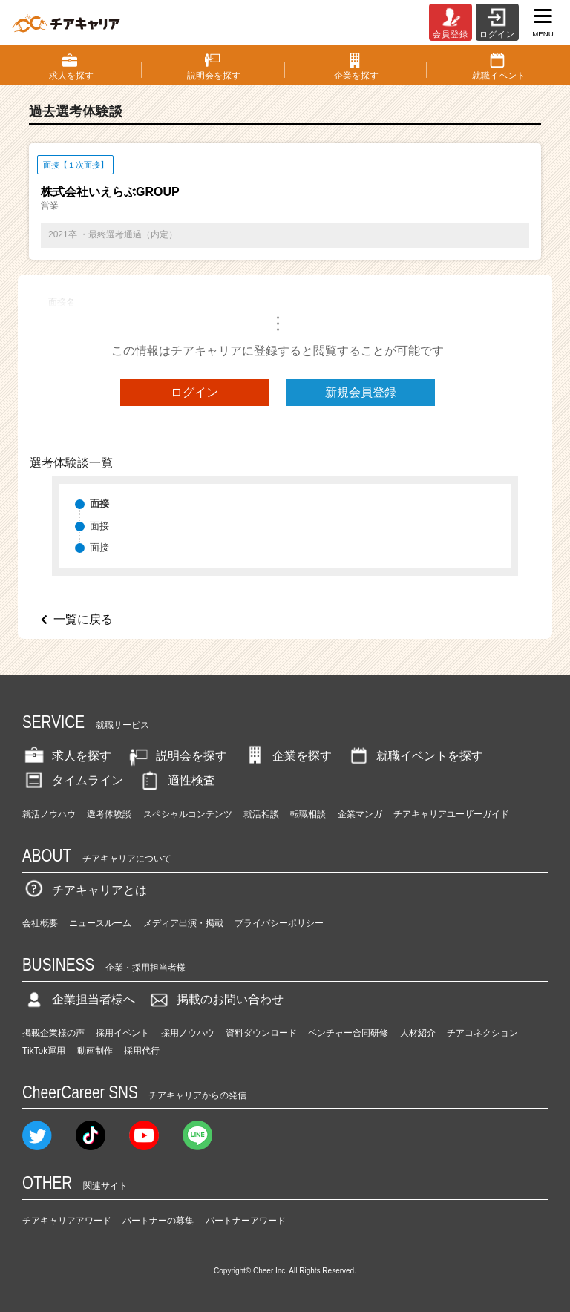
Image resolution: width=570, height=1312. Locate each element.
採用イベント (122, 1033)
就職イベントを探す (415, 755)
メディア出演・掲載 (183, 923)
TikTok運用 (43, 1051)
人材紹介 (418, 1033)
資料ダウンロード (261, 1033)
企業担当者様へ (78, 999)
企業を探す (287, 755)
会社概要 (40, 923)
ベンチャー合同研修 (348, 1033)
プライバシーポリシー (279, 923)
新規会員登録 (360, 392)
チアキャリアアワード (66, 1221)
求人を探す (66, 755)
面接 (99, 525)
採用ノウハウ (187, 1033)
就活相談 (261, 814)
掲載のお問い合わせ (215, 999)
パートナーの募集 (158, 1221)
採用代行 (142, 1051)
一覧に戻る (83, 619)
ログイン (194, 392)
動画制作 (95, 1051)
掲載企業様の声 (53, 1033)
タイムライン (72, 780)
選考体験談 (109, 814)
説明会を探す (176, 755)
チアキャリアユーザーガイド (451, 814)
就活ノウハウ (49, 814)
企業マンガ (360, 814)
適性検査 (176, 780)
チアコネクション (482, 1033)
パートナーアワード (246, 1221)
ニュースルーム (100, 923)
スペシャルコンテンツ (187, 814)
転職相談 (308, 814)
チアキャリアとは (84, 890)
